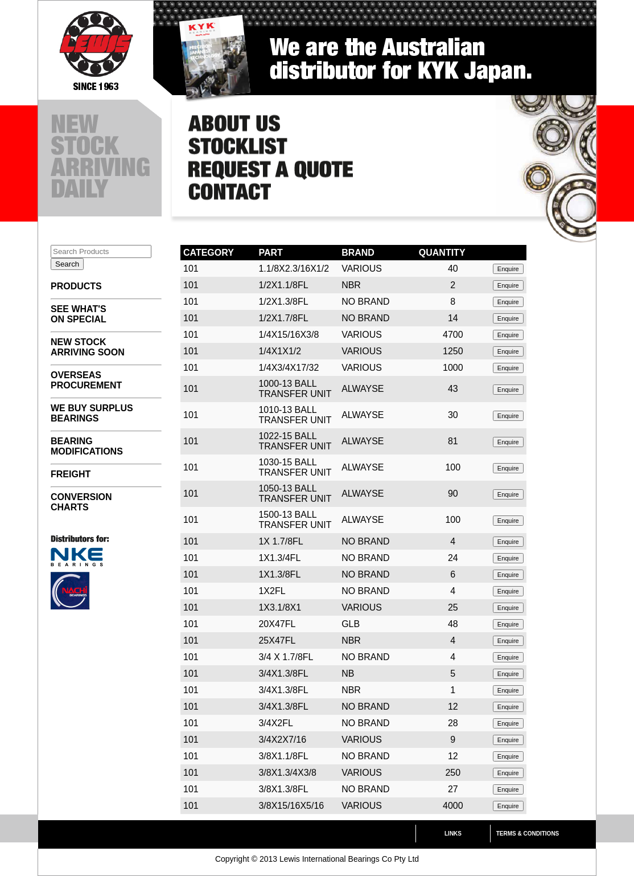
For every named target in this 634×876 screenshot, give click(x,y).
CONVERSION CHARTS (81, 502)
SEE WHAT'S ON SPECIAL (78, 314)
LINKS (453, 833)
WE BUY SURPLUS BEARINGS (92, 413)
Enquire (508, 268)
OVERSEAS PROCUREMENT (86, 380)
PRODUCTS (76, 286)
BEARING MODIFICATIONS (87, 446)
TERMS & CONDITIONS (527, 833)
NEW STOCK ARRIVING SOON (88, 347)
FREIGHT (70, 474)
